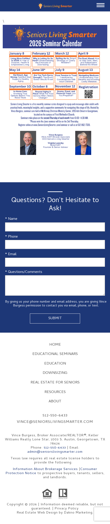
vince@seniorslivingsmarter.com (55, 422)
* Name (11, 219)
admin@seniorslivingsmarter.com (55, 452)
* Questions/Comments (23, 272)
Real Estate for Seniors (55, 383)
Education (55, 364)
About (55, 401)
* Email (10, 254)
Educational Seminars (55, 354)
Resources (55, 392)
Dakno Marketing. (78, 513)
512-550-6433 (55, 416)
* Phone (11, 237)
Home (55, 345)
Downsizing (55, 373)
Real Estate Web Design (37, 513)
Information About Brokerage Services (45, 469)
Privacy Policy (67, 508)
